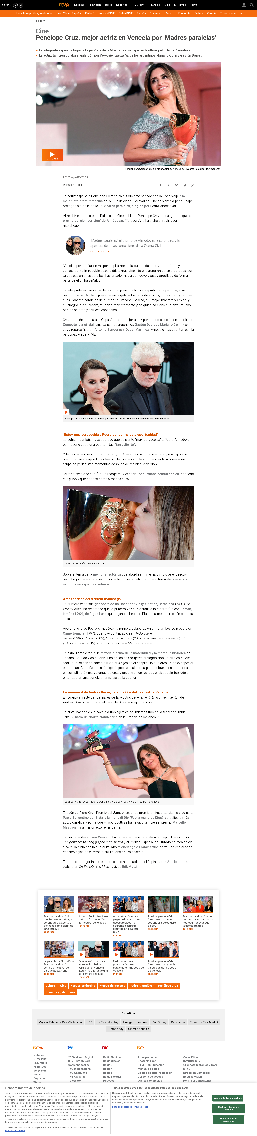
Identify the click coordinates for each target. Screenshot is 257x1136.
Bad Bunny (159, 1022)
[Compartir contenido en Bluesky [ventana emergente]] (176, 184)
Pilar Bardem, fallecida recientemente (107, 305)
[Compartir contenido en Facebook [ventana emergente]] (161, 184)
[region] (128, 1109)
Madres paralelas (116, 206)
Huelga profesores (135, 1022)
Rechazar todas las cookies (228, 1108)
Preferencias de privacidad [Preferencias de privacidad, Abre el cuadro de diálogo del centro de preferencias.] (228, 1119)
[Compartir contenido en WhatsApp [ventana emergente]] (184, 184)
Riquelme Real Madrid (204, 1022)
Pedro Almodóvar (163, 206)
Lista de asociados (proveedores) (130, 1107)
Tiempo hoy (115, 1029)
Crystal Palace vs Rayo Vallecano (60, 1022)
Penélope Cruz (102, 196)
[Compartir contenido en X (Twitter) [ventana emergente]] (168, 184)
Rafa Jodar (178, 1022)
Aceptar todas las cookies (228, 1098)
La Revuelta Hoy (107, 1022)
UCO (89, 1022)
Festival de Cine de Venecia (153, 201)
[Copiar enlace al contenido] (192, 184)
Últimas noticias (138, 1029)
